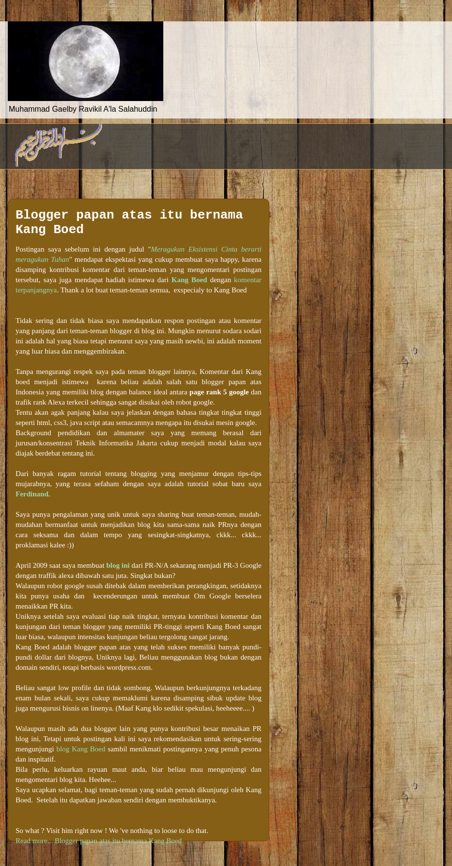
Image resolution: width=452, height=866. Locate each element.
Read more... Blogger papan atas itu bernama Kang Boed (99, 841)
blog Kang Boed (80, 749)
